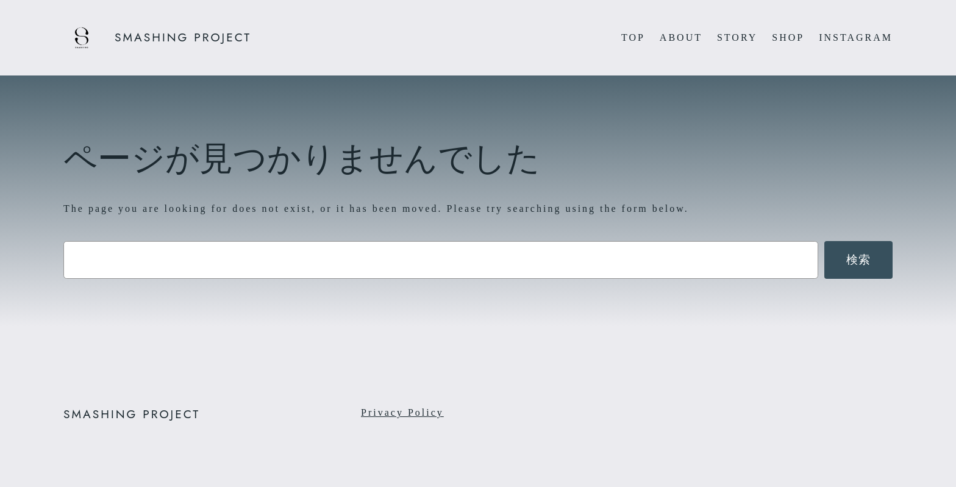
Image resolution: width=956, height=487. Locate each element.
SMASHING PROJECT (183, 37)
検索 (858, 259)
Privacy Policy (402, 412)
